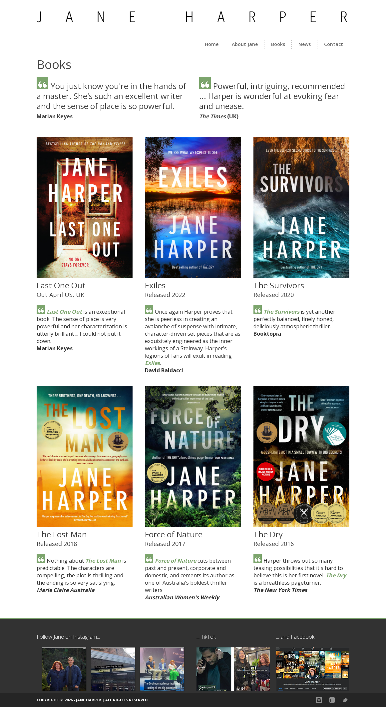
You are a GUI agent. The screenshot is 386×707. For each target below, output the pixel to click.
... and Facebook (295, 636)
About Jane (245, 44)
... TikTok (206, 636)
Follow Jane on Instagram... (68, 636)
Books (278, 44)
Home (211, 44)
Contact (333, 44)
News (304, 44)
